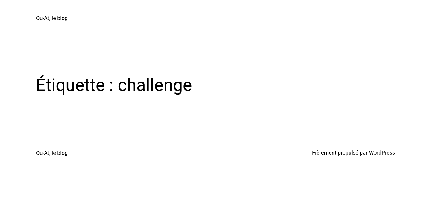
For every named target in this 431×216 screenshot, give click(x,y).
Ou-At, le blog (52, 18)
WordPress (382, 152)
